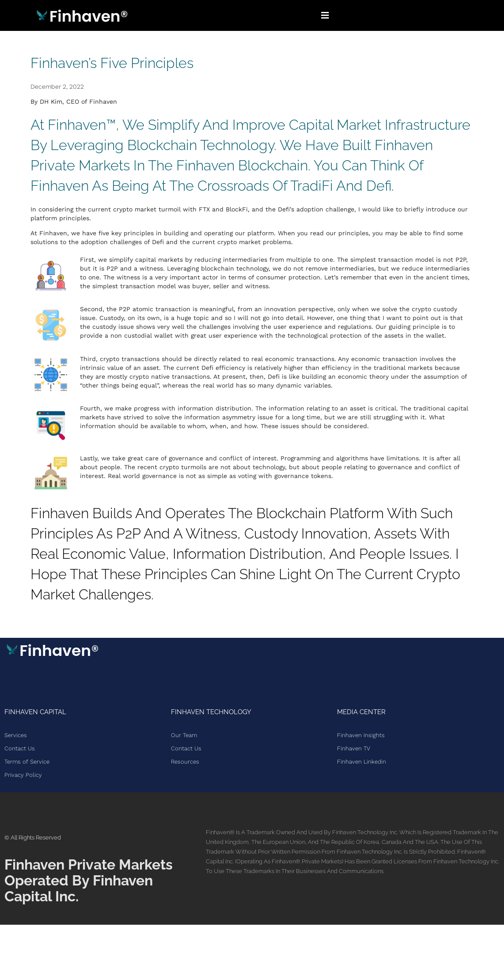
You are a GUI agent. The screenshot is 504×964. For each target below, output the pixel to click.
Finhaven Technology (211, 712)
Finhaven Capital (35, 712)
